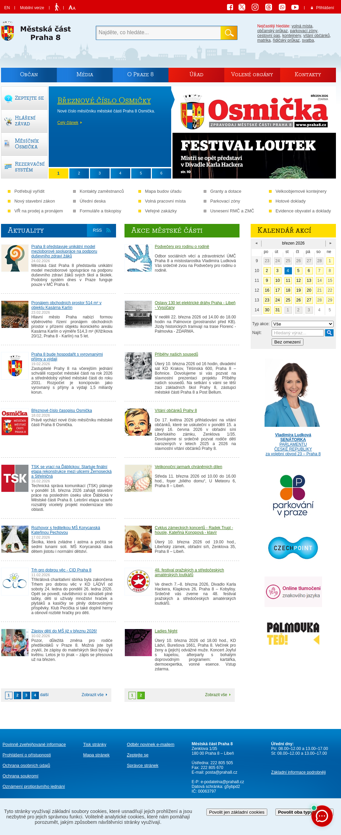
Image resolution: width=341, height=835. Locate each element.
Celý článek (68, 122)
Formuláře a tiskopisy (100, 210)
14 (319, 280)
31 (277, 310)
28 (319, 260)
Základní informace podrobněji (298, 772)
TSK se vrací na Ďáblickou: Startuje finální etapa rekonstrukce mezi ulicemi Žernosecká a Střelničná (71, 471)
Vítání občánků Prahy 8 (176, 410)
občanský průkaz (272, 30)
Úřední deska (93, 201)
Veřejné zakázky (161, 210)
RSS (97, 230)
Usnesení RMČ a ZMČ (232, 210)
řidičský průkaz (286, 40)
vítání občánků (316, 35)
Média (84, 74)
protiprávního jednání (34, 786)
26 (298, 260)
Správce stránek (142, 765)
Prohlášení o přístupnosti (27, 754)
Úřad (196, 74)
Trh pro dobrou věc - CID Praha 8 (61, 570)
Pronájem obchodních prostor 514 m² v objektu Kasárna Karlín (66, 305)
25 (288, 260)
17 (277, 290)
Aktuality (26, 230)
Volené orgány (252, 74)
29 (330, 300)
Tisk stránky (94, 744)
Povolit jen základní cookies (237, 812)
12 (298, 280)
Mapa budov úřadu (163, 191)
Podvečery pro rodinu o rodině (182, 246)
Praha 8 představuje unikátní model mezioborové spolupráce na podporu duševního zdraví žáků (64, 251)
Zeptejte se (138, 754)
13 (309, 280)
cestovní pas (268, 35)
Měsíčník (27, 143)
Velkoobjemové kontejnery (301, 191)
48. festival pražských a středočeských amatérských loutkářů (189, 572)
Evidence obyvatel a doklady (303, 210)
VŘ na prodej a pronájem (39, 210)
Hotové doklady (291, 201)
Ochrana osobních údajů (26, 765)
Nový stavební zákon (35, 201)
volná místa (302, 26)
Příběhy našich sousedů (176, 354)
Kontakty (308, 74)
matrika (264, 40)
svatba (308, 40)
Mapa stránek (96, 754)
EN (7, 7)
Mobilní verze (32, 7)
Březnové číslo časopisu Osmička (61, 410)
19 (298, 290)
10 (277, 280)
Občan (29, 74)
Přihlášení (325, 7)
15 (330, 280)
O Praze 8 (140, 74)
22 (330, 290)
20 (309, 290)
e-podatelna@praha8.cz (222, 781)
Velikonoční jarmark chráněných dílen (188, 466)
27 (309, 260)
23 (267, 260)
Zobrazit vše (93, 694)
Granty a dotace (226, 191)
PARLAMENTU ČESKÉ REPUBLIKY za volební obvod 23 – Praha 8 (293, 439)
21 (319, 290)
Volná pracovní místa (165, 201)
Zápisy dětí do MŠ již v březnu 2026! (64, 631)
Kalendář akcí (284, 230)
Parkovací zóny (225, 201)
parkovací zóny (303, 30)
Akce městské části (167, 230)
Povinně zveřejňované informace (34, 744)
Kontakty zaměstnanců (102, 191)
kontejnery (291, 35)
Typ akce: (261, 323)
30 (267, 310)
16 (267, 290)
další (44, 694)
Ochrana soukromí (21, 775)
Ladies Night (166, 631)
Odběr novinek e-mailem (151, 744)
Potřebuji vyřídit (30, 191)
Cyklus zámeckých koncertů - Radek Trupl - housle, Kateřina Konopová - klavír (194, 530)
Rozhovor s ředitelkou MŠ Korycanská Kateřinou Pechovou (65, 530)
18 (288, 290)
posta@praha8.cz (221, 772)
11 (288, 280)
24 (277, 260)
